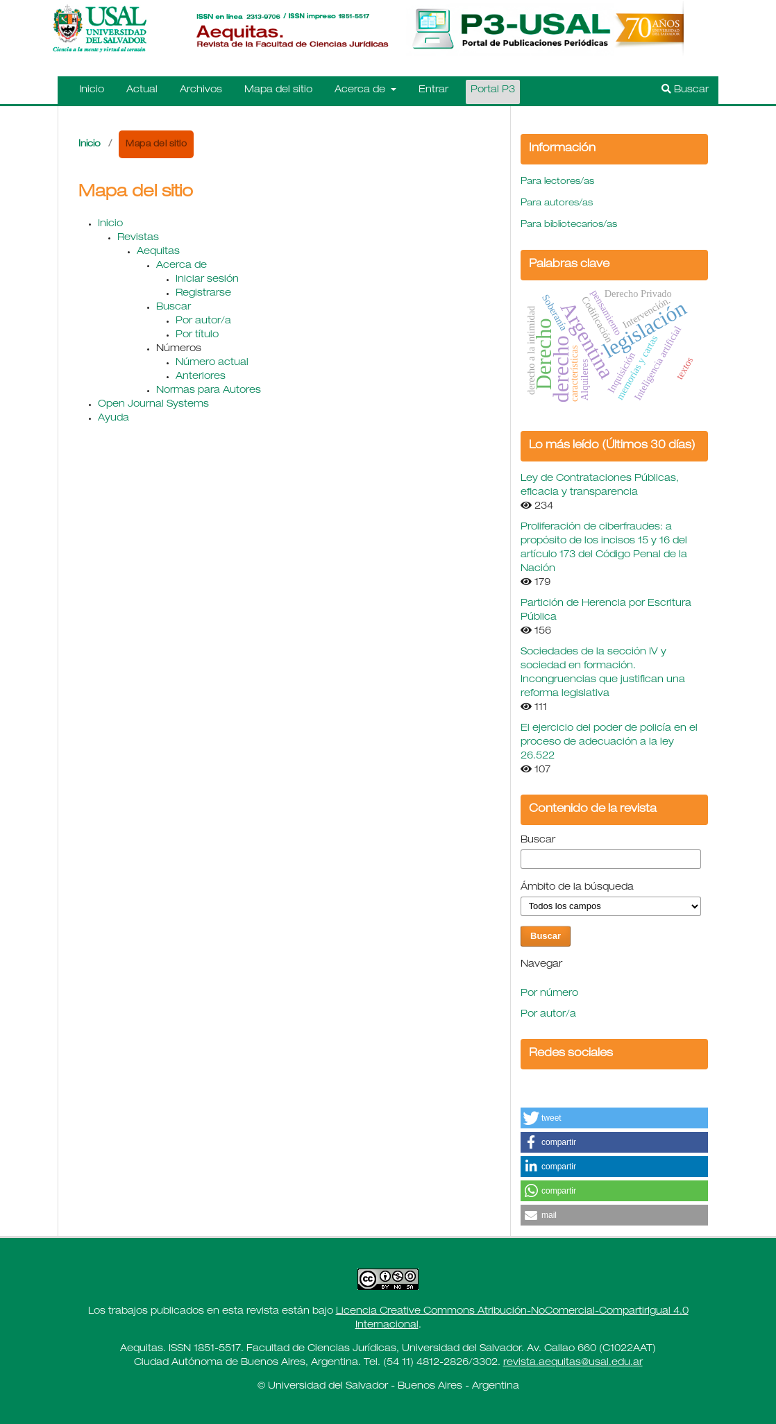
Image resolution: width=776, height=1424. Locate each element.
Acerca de (361, 90)
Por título (197, 335)
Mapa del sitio (278, 90)
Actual (142, 90)
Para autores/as (557, 203)
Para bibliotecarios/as (569, 225)
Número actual (212, 363)
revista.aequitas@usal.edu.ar (573, 1363)
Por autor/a (203, 321)
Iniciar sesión (207, 280)
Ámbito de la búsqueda (577, 887)
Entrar (433, 90)
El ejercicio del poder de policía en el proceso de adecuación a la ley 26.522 (609, 742)
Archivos (201, 90)
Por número (549, 994)
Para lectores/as (557, 182)
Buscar (685, 89)
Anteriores (201, 377)
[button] (614, 1118)
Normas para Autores (208, 391)
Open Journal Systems (153, 404)
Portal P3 (493, 90)
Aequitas (158, 252)
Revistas (138, 238)
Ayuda (113, 418)
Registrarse (203, 293)
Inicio (91, 90)
